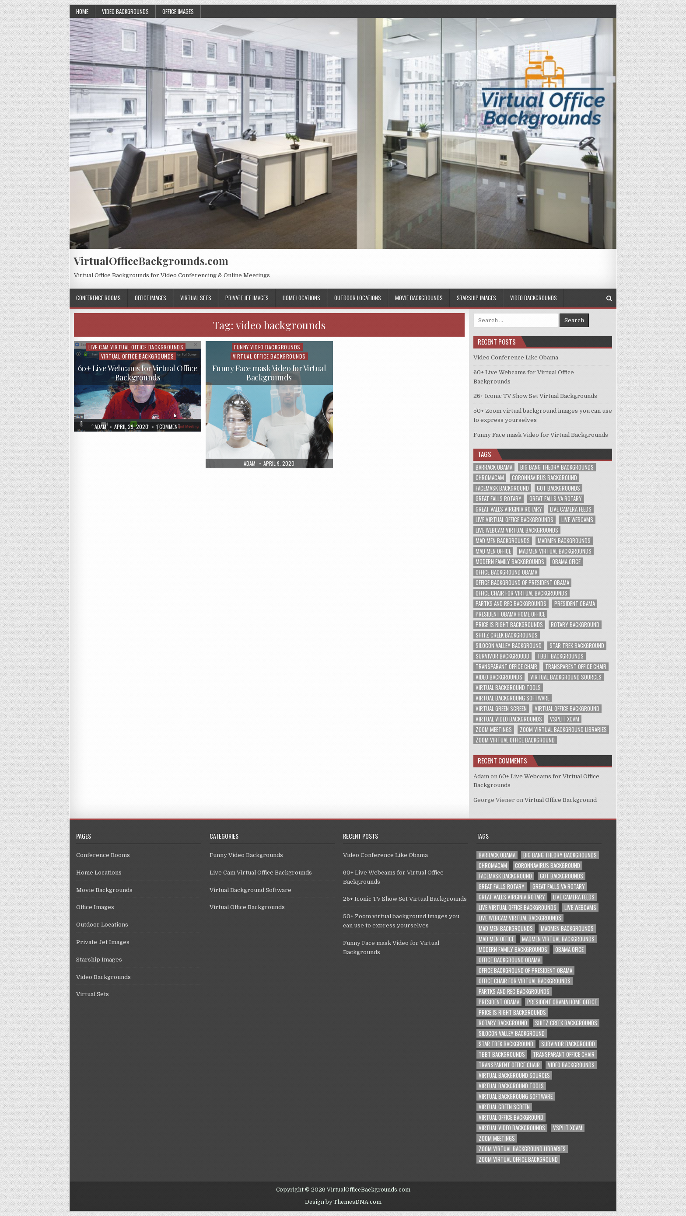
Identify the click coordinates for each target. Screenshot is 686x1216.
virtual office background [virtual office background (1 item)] (567, 708)
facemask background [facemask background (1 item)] (502, 488)
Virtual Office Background (561, 800)
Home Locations (301, 297)
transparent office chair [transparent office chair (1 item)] (575, 666)
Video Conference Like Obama (515, 357)
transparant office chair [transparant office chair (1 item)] (506, 666)
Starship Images (476, 297)
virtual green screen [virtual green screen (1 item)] (501, 708)
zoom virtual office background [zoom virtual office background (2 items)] (515, 740)
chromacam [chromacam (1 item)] (490, 478)
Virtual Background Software (250, 890)
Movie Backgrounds (419, 297)
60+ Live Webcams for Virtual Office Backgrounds (138, 373)
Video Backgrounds (125, 11)
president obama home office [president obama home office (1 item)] (510, 614)
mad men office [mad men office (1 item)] (493, 551)
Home (82, 11)
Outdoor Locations (357, 297)
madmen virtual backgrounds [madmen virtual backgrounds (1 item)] (555, 551)
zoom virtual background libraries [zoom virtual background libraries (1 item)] (563, 729)
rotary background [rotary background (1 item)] (575, 624)
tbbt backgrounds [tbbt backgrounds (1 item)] (560, 656)
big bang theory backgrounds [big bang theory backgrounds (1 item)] (557, 467)
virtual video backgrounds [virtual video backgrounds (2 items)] (509, 719)
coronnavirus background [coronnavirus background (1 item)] (544, 478)
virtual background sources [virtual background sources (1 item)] (566, 677)
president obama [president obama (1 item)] (574, 603)
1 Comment (168, 426)
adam (100, 426)
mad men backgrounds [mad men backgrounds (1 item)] (503, 541)
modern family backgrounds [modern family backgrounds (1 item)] (510, 561)
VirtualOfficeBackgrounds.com (151, 261)
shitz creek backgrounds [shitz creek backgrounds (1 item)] (507, 635)
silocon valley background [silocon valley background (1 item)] (509, 645)
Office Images (178, 11)
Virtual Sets (195, 297)
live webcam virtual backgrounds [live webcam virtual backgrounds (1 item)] (517, 530)
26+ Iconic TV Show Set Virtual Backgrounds (535, 396)
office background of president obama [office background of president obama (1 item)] (522, 582)
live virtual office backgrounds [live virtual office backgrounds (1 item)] (514, 520)
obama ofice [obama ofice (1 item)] (566, 561)
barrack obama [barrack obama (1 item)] (494, 467)
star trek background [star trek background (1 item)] (577, 645)
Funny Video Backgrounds (267, 347)
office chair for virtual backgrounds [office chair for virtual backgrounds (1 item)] (521, 593)
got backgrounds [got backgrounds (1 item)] (558, 488)
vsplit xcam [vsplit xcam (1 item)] (564, 719)
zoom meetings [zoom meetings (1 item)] (494, 729)
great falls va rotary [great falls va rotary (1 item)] (555, 499)
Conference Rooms (98, 297)
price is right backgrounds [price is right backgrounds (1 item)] (509, 624)
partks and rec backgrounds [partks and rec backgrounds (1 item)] (511, 603)
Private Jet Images (247, 297)
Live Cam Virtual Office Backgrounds (136, 347)
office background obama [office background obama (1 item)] (506, 572)
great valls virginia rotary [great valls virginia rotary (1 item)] (509, 509)
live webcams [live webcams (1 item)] (577, 520)
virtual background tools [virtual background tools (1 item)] (508, 687)
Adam (481, 776)
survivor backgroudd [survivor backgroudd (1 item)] (502, 656)
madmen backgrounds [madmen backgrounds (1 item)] (564, 541)
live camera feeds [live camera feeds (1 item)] (571, 509)
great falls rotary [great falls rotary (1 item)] (499, 499)
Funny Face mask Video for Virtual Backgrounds (269, 373)
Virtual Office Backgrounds (137, 356)
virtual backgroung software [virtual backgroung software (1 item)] (513, 698)
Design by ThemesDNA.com (343, 1202)
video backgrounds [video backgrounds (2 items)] (499, 677)
